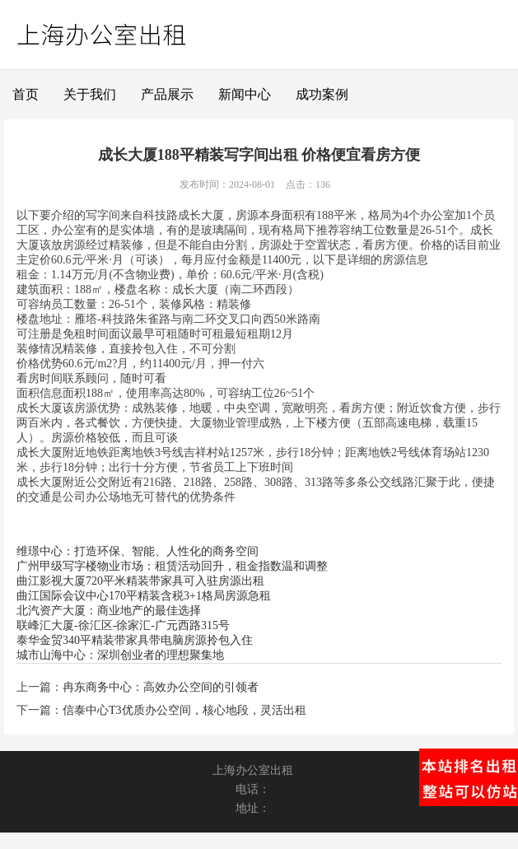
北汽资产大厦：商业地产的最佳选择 (108, 610)
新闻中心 (244, 94)
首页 (25, 94)
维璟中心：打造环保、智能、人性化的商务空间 (137, 551)
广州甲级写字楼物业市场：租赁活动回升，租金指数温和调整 (172, 566)
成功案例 (322, 94)
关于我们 (89, 94)
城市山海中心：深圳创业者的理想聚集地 (120, 655)
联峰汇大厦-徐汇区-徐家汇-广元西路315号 (123, 625)
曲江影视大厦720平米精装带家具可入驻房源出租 (140, 581)
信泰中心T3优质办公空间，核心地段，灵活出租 (184, 710)
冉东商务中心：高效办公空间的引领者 (161, 687)
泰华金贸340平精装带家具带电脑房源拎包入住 (134, 640)
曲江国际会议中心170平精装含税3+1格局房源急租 (143, 596)
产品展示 (167, 94)
